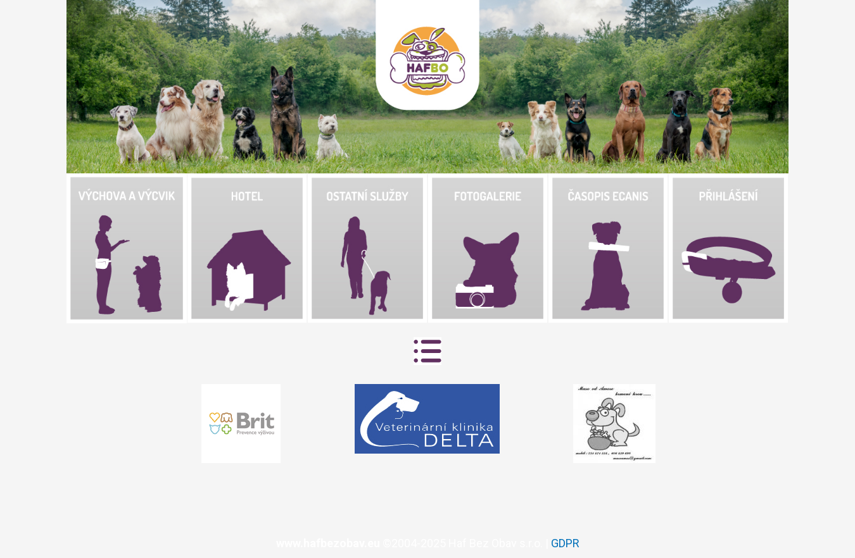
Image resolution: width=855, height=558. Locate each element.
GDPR (565, 543)
